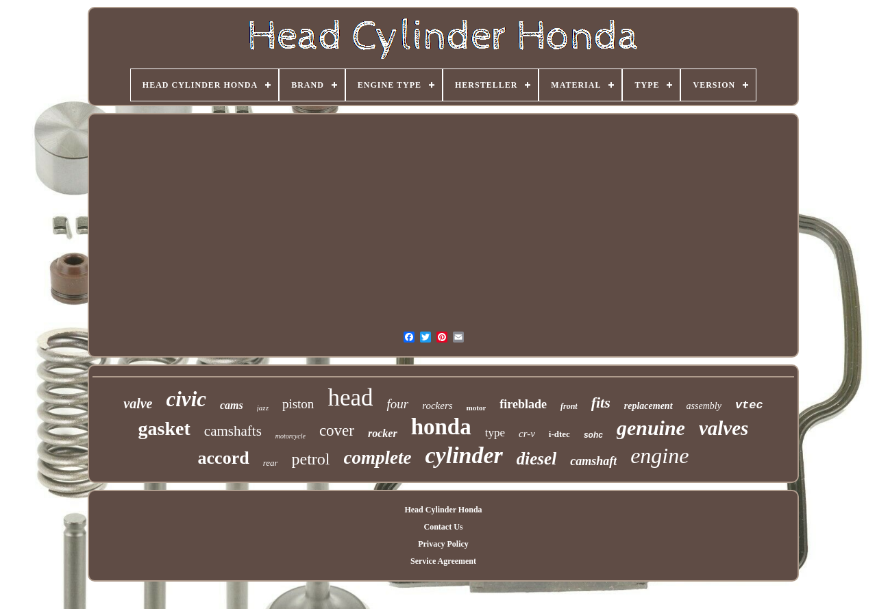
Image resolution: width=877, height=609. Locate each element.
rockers (437, 405)
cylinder (464, 455)
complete (378, 457)
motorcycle (290, 436)
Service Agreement (443, 561)
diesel (536, 458)
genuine (651, 428)
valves (723, 428)
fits (600, 402)
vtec (749, 405)
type (495, 432)
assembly (704, 406)
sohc (593, 435)
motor (476, 407)
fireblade (523, 404)
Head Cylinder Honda (443, 509)
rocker (382, 433)
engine (659, 455)
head (350, 397)
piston (298, 404)
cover (336, 430)
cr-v (527, 433)
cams (231, 405)
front (569, 406)
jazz (263, 407)
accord (223, 458)
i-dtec (559, 434)
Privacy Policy (443, 544)
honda (441, 426)
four (397, 404)
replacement (648, 406)
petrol (311, 459)
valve (137, 403)
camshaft (593, 461)
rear (270, 463)
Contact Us (442, 527)
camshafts (233, 431)
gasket (164, 428)
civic (186, 399)
